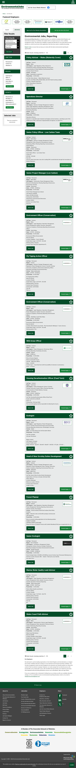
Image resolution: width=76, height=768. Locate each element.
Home (4, 13)
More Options (10, 86)
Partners (5, 713)
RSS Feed (5, 705)
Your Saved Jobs (25, 697)
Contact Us (5, 718)
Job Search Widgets (7, 715)
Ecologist (30, 416)
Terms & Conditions (7, 707)
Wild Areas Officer (33, 341)
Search (7, 29)
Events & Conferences (26, 707)
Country (8, 79)
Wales (8, 77)
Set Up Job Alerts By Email (62, 30)
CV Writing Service (25, 712)
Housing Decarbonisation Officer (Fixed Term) (45, 378)
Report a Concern (7, 720)
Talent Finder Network (45, 711)
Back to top (38, 685)
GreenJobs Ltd (26, 759)
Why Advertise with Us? (45, 700)
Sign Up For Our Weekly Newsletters (36, 30)
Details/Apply (65, 88)
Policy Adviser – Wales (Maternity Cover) (43, 57)
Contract (8, 63)
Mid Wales (9, 98)
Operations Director (34, 97)
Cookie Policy (6, 711)
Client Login (42, 715)
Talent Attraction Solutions (46, 703)
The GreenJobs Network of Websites (9, 697)
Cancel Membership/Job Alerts (28, 703)
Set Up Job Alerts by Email (27, 701)
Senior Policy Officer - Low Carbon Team (43, 132)
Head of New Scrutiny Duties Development (44, 456)
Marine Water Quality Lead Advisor (40, 570)
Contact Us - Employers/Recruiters (45, 695)
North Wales (9, 100)
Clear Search (9, 51)
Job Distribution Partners (45, 713)
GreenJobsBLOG (25, 709)
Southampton (10, 102)
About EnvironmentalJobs (9, 695)
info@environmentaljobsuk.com (32, 676)
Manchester (9, 96)
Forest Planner (32, 497)
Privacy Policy (6, 709)
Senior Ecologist (33, 536)
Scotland (8, 83)
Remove (18, 42)
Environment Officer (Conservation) (41, 215)
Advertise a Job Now (44, 698)
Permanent (9, 61)
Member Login (24, 695)
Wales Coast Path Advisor (37, 614)
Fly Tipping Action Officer (36, 256)
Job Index (5, 703)
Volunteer (9, 65)
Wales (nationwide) (11, 104)
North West (9, 81)
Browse (17, 29)
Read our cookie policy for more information (25, 764)
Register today (28, 47)
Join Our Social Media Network (28, 705)
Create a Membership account (28, 699)
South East (9, 75)
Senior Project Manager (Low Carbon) (42, 173)
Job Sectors (5, 700)
